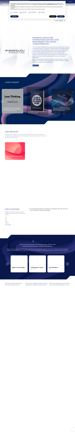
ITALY (6, 217)
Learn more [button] (14, 16)
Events (67, 4)
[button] (72, 101)
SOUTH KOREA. (8, 224)
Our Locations (12, 209)
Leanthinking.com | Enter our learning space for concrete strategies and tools (12, 109)
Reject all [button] (53, 16)
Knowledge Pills (56, 112)
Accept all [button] (61, 16)
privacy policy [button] (50, 3)
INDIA (6, 221)
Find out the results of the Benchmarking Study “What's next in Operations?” (61, 109)
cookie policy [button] (12, 5)
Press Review (5, 112)
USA (6, 219)
